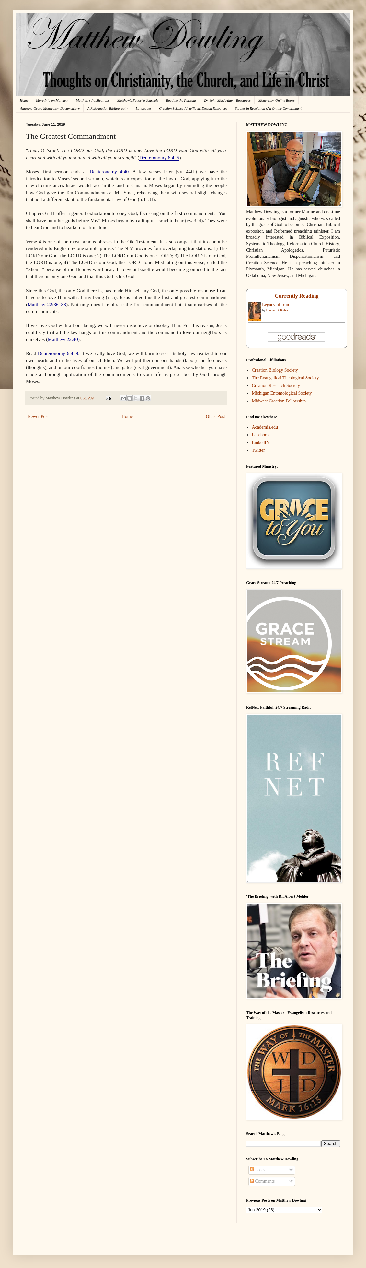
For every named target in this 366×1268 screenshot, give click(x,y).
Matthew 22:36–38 (47, 304)
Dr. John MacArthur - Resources (227, 100)
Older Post (215, 416)
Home (24, 100)
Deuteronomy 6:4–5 (159, 157)
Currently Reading (296, 296)
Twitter (258, 450)
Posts (257, 1169)
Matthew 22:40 (63, 339)
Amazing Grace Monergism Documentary (50, 108)
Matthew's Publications (92, 100)
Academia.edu (265, 427)
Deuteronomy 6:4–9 (58, 353)
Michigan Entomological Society (282, 393)
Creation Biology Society (275, 370)
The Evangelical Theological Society (285, 378)
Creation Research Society (276, 385)
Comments (262, 1181)
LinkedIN (260, 442)
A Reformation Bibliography (107, 108)
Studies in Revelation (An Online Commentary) (268, 108)
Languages (143, 108)
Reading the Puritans (181, 100)
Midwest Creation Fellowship (279, 401)
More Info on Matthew (52, 100)
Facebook (260, 434)
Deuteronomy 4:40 (109, 171)
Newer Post (38, 416)
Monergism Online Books (276, 100)
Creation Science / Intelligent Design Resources (193, 108)
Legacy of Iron (275, 304)
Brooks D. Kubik (277, 310)
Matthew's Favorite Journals (137, 100)
